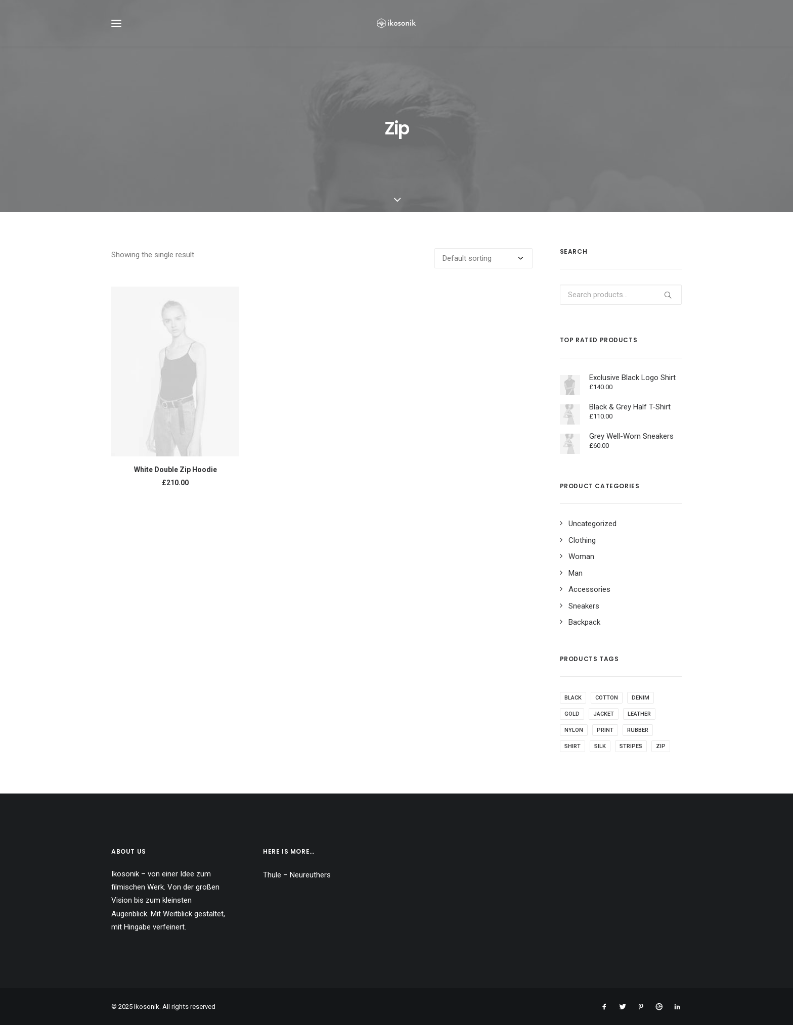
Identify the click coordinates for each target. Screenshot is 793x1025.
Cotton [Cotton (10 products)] (606, 703)
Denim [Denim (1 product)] (640, 703)
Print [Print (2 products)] (605, 735)
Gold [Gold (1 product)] (572, 719)
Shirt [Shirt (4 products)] (572, 751)
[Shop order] (483, 263)
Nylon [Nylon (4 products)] (573, 735)
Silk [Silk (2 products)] (600, 751)
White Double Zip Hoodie (175, 475)
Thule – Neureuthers (297, 874)
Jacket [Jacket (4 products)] (603, 719)
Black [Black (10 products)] (573, 703)
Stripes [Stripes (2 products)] (631, 751)
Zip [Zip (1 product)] (661, 751)
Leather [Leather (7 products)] (639, 719)
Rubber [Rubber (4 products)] (637, 735)
